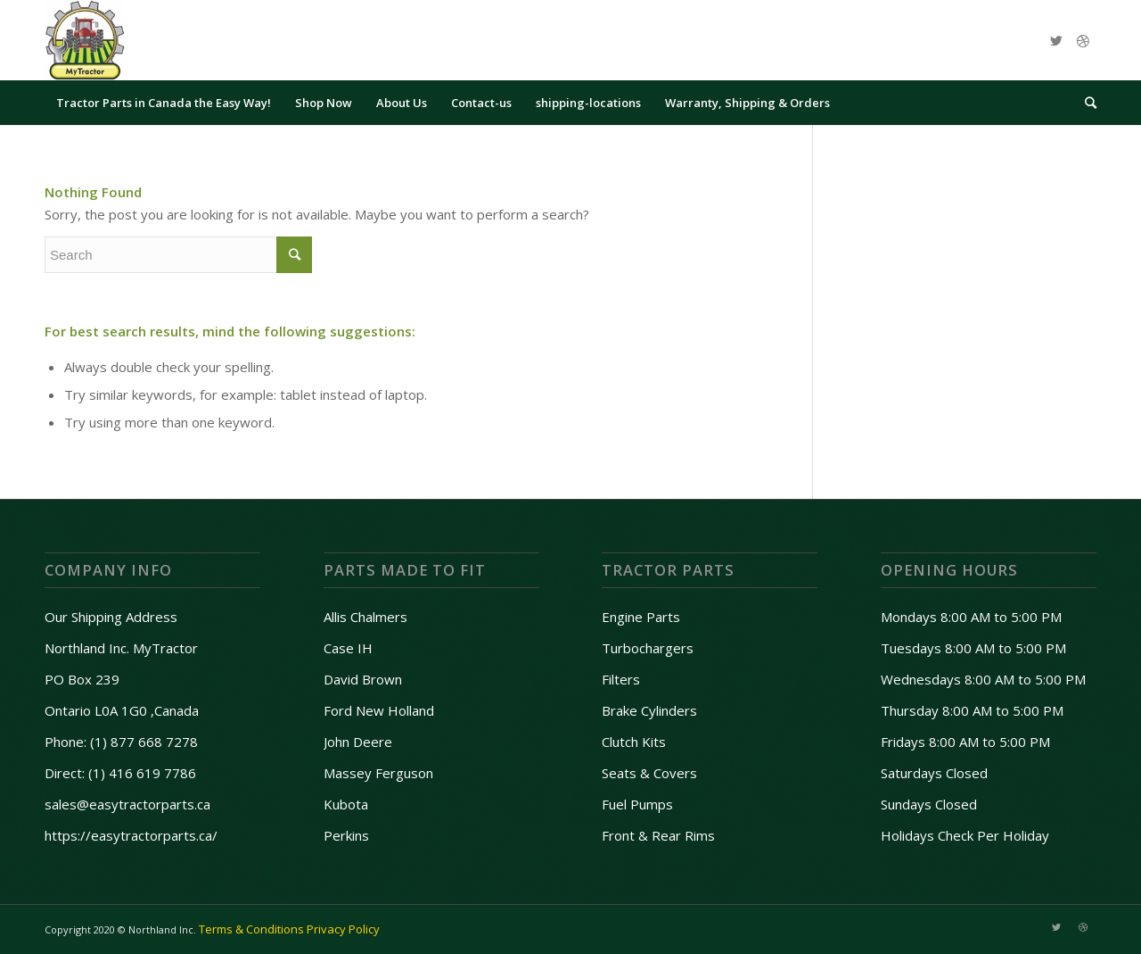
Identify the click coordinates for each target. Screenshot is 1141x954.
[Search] (1084, 102)
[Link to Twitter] (1056, 40)
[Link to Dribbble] (1083, 40)
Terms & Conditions (251, 929)
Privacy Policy (343, 929)
